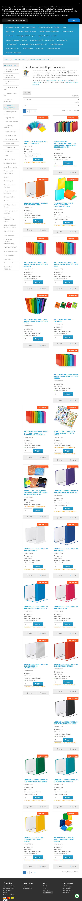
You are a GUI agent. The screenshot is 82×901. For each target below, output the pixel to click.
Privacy (5, 892)
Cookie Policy (48, 892)
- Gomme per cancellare (8, 127)
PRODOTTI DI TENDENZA (13, 53)
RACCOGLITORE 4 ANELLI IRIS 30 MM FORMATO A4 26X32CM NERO (66, 264)
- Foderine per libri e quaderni (10, 113)
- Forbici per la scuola (11, 122)
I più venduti (46, 890)
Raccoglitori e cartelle (28, 27)
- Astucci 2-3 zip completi (9, 82)
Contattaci (26, 886)
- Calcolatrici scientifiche (8, 101)
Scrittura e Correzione (12, 27)
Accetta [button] (74, 20)
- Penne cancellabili (10, 132)
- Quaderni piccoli (10, 135)
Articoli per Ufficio (9, 159)
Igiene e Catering (62, 40)
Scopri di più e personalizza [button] (15, 20)
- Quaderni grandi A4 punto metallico (11, 70)
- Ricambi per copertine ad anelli (9, 76)
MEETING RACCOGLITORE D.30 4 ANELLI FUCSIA (66, 607)
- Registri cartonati (10, 143)
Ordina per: (75, 96)
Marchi (45, 886)
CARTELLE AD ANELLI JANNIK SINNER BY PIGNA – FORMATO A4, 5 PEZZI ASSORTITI (35, 492)
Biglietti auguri (10, 32)
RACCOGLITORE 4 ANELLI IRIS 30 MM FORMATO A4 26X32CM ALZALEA (36, 264)
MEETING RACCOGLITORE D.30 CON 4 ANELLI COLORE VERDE (36, 781)
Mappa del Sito (27, 888)
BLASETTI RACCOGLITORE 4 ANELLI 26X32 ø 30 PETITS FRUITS (64, 433)
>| (35, 111)
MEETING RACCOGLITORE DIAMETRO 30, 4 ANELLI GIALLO (34, 839)
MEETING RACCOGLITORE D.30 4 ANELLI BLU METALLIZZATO (36, 607)
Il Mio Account (67, 886)
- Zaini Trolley (8, 151)
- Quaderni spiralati (10, 139)
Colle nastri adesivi (67, 32)
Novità (45, 888)
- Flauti (6, 155)
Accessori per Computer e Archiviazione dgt (33, 44)
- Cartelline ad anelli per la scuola (9, 107)
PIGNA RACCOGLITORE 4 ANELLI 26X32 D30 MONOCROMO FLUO (63, 205)
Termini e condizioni (9, 894)
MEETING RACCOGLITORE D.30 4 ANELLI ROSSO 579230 (66, 665)
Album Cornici (40, 49)
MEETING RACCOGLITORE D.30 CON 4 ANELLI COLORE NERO (66, 723)
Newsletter (66, 892)
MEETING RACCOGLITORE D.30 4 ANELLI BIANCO (36, 549)
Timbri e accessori (11, 44)
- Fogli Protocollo (9, 118)
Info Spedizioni (7, 890)
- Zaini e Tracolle (9, 147)
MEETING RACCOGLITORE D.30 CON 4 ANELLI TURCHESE (66, 781)
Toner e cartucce (28, 49)
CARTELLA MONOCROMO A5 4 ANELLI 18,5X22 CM (35, 143)
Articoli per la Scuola (19, 59)
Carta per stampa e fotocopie (27, 32)
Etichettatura (9, 36)
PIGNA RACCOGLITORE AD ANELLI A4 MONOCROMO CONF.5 (64, 839)
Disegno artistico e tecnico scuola (49, 27)
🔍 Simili (43, 169)
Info (29, 169)
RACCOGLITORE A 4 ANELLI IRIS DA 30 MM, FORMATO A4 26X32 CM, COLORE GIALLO (36, 433)
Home (7, 59)
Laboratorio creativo (56, 44)
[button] (79, 3)
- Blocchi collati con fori (10, 95)
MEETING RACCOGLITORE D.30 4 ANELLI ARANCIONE (36, 204)
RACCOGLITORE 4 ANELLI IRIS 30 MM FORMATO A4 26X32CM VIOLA (36, 321)
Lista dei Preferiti (68, 890)
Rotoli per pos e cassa (12, 49)
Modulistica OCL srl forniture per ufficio (42, 40)
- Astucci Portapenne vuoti (10, 89)
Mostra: (77, 102)
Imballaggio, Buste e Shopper (25, 36)
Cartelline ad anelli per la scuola (39, 59)
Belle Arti (64, 27)
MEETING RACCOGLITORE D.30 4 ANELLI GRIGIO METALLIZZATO (36, 666)
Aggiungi (38, 159)
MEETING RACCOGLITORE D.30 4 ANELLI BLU (66, 549)
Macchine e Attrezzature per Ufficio (16, 40)
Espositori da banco (54, 49)
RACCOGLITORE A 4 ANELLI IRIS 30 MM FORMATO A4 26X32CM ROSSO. (66, 376)
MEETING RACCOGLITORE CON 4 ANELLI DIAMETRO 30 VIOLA (66, 492)
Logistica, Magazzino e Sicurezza (47, 36)
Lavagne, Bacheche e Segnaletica (49, 32)
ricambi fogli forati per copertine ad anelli (58, 80)
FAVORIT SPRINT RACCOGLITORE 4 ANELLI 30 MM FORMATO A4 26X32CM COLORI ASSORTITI (65, 144)
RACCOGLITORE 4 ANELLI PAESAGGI (63, 320)
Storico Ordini (67, 888)
